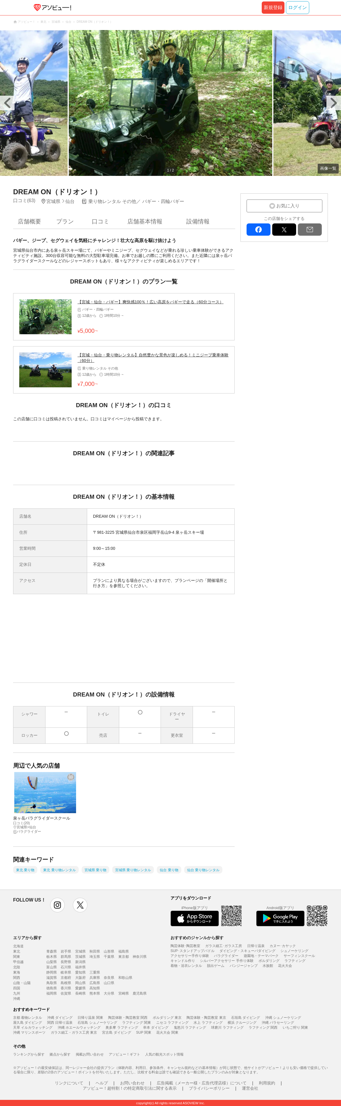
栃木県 (51, 957)
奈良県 (109, 978)
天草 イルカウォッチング (32, 1028)
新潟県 (80, 962)
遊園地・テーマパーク (261, 956)
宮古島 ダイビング (116, 1032)
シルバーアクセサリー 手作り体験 (226, 961)
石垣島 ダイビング (245, 1018)
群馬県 (66, 957)
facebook (258, 229)
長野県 (66, 962)
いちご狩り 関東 (295, 1028)
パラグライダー (226, 956)
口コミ (100, 221)
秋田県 (94, 951)
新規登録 (273, 7)
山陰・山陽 (22, 983)
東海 (16, 972)
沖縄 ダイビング (60, 1018)
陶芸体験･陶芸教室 (185, 946)
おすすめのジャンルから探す (197, 937)
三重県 (94, 972)
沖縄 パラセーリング (278, 1023)
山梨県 (51, 962)
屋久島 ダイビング (27, 1023)
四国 (16, 988)
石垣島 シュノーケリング (97, 1023)
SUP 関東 (143, 1032)
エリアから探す (27, 937)
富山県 (51, 967)
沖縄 (16, 999)
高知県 (94, 988)
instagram (57, 905)
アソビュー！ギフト (124, 1054)
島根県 (66, 983)
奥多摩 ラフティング (122, 1028)
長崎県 (80, 993)
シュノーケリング (294, 951)
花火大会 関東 (167, 1032)
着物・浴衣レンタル (186, 966)
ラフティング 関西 (263, 1028)
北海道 (18, 946)
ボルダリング (269, 961)
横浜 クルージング (242, 1023)
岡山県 (80, 983)
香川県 (66, 988)
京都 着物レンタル (27, 1018)
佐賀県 (66, 993)
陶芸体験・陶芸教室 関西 (127, 1018)
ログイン (297, 7)
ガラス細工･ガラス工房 (223, 946)
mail (310, 229)
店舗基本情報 (144, 221)
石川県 (66, 967)
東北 (16, 951)
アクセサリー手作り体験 (189, 956)
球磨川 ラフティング (227, 1028)
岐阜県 (66, 972)
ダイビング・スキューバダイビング (247, 951)
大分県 (109, 993)
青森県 (51, 951)
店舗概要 (29, 221)
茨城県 (80, 957)
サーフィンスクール (299, 956)
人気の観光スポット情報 (164, 1054)
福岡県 (51, 993)
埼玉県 (94, 957)
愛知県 (80, 972)
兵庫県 (94, 978)
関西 (16, 978)
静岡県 (51, 972)
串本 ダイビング (155, 1028)
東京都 (123, 957)
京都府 (66, 978)
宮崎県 (123, 993)
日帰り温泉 (256, 946)
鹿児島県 (140, 993)
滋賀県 (51, 978)
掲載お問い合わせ (90, 1054)
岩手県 (66, 951)
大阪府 (80, 978)
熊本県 (94, 993)
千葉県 (109, 957)
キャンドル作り (182, 961)
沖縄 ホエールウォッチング (79, 1028)
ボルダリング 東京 (167, 1018)
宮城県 (80, 951)
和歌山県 (125, 978)
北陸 (16, 967)
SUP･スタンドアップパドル (192, 951)
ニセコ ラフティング (172, 1023)
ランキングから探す (29, 1054)
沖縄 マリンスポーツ (29, 1032)
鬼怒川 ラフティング (190, 1028)
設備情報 (198, 221)
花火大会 (285, 966)
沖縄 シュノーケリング (283, 1018)
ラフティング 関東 (136, 1023)
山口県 (109, 983)
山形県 (109, 951)
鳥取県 (51, 983)
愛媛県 (80, 988)
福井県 (80, 967)
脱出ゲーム (215, 966)
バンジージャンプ (244, 966)
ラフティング (294, 961)
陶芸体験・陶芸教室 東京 (206, 1018)
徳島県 (51, 988)
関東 (16, 957)
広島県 (94, 983)
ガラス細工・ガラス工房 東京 (74, 1032)
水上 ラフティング (208, 1023)
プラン (65, 221)
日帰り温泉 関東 (90, 1018)
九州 (16, 993)
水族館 (268, 966)
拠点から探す (60, 1054)
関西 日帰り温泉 (60, 1023)
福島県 (123, 951)
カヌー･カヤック (283, 946)
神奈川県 (140, 957)
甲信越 (18, 962)
